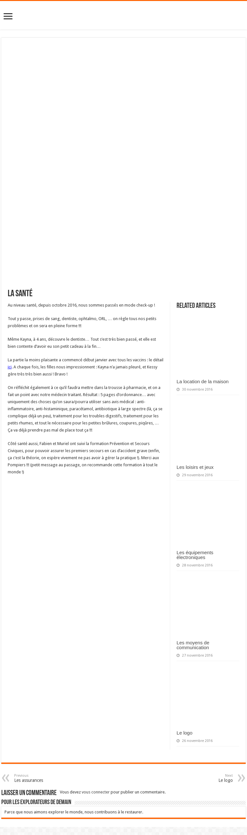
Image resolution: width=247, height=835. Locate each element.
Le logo (184, 732)
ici (10, 367)
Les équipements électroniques (195, 555)
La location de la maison (203, 381)
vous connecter (96, 792)
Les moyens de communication (193, 645)
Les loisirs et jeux (195, 467)
